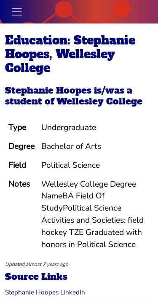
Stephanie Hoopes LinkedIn (45, 292)
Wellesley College (99, 101)
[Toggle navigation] (17, 11)
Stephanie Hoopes (48, 90)
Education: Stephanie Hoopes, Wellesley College (70, 54)
